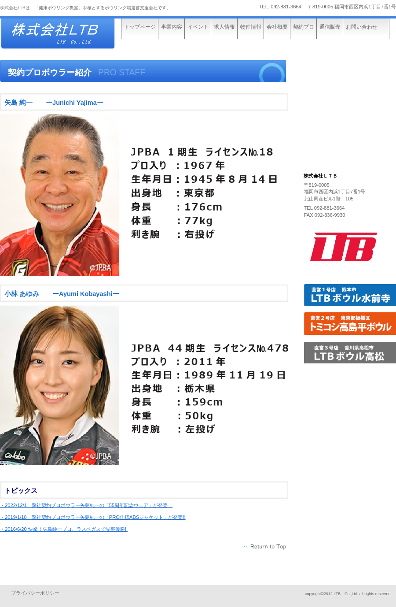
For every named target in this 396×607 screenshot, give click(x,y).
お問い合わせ (362, 27)
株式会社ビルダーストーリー (66, 34)
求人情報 (224, 27)
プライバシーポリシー (35, 593)
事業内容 (171, 27)
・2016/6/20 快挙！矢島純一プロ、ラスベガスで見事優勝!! (64, 529)
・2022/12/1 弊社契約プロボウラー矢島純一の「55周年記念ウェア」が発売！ (86, 505)
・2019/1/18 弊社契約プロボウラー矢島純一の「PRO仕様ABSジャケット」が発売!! (93, 517)
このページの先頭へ (265, 546)
